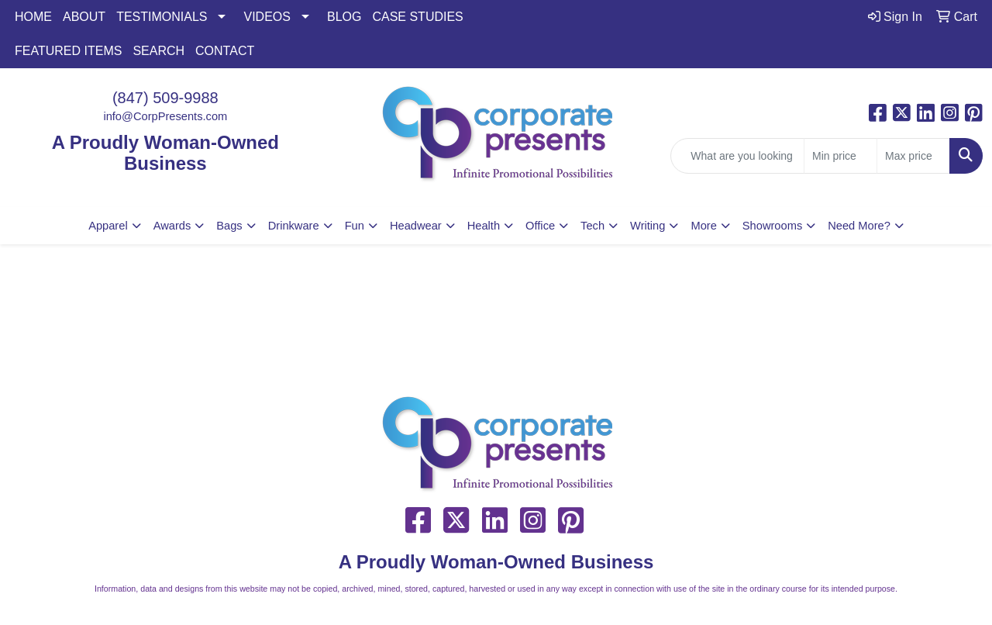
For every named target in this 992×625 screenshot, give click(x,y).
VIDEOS (266, 16)
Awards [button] (172, 225)
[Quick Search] (737, 156)
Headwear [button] (416, 225)
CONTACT (224, 50)
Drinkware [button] (293, 225)
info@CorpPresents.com (165, 116)
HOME (33, 16)
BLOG (344, 16)
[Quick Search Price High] (913, 156)
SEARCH (158, 50)
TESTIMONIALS (161, 16)
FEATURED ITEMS (68, 50)
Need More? (859, 225)
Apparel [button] (108, 225)
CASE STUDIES (417, 16)
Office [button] (540, 225)
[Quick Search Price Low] (840, 156)
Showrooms (772, 225)
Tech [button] (592, 225)
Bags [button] (229, 225)
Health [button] (483, 225)
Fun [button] (354, 225)
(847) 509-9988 (165, 97)
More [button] (703, 225)
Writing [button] (647, 225)
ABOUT (84, 16)
